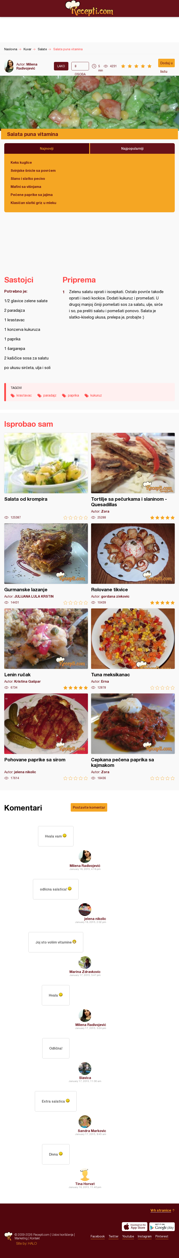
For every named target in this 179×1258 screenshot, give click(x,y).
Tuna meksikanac (133, 649)
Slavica (85, 1078)
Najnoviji (47, 148)
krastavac (24, 395)
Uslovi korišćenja (62, 1234)
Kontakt (35, 1238)
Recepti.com (89, 8)
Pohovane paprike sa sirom (46, 736)
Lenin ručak (46, 649)
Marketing (21, 1238)
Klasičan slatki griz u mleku (33, 203)
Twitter (113, 1236)
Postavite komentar (89, 807)
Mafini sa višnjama (26, 187)
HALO (32, 1243)
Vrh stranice (161, 1210)
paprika (73, 395)
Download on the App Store (134, 1226)
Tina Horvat (85, 1184)
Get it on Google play (162, 1226)
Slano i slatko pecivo (28, 178)
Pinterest (161, 1236)
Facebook (98, 1236)
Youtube (128, 1236)
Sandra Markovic (92, 1131)
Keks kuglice (21, 162)
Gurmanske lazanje (46, 564)
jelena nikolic (95, 919)
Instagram (145, 1236)
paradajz (49, 395)
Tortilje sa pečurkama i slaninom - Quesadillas (133, 476)
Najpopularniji (132, 148)
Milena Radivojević (26, 66)
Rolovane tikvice (133, 564)
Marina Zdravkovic (85, 972)
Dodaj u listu (166, 64)
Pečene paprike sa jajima (32, 195)
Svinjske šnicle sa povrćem (33, 170)
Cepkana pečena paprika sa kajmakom (133, 736)
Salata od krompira (46, 476)
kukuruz (96, 395)
